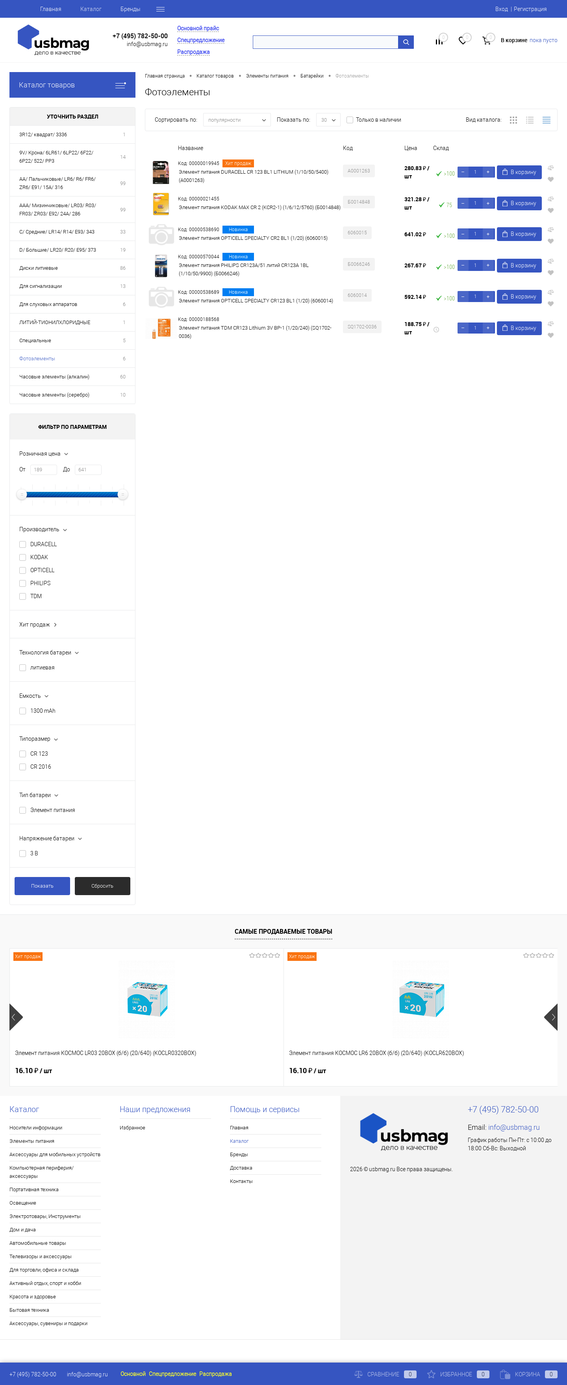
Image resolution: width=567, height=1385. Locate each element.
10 (123, 395)
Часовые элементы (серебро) (54, 395)
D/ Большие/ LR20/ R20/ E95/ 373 (57, 250)
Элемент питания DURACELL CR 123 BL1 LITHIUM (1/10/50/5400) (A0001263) (253, 176)
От (22, 469)
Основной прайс (198, 28)
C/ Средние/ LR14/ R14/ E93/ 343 (56, 232)
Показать (42, 886)
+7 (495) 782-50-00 (140, 36)
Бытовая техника (29, 1310)
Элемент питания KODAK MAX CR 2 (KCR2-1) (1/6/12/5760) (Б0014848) (260, 207)
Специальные (35, 340)
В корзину (519, 172)
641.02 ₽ (415, 234)
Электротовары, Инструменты (45, 1216)
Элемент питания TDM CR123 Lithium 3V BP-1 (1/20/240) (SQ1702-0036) (255, 332)
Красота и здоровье (32, 1297)
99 (123, 183)
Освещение (22, 1203)
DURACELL (43, 544)
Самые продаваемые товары (283, 931)
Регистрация (530, 9)
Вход (501, 9)
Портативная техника (34, 1189)
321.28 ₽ (417, 203)
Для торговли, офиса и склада (44, 1270)
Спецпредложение (200, 40)
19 (123, 250)
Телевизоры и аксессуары (40, 1256)
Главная (50, 9)
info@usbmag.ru (147, 44)
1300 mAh (43, 711)
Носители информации (35, 1128)
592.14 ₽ (415, 296)
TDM (36, 596)
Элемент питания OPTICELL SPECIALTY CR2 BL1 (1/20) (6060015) (253, 238)
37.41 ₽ (444, 1070)
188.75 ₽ (417, 328)
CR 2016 (40, 767)
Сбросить (102, 886)
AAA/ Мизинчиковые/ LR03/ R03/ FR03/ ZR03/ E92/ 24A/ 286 (57, 209)
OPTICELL (42, 570)
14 (123, 157)
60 (123, 377)
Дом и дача (22, 1230)
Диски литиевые (38, 268)
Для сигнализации (40, 286)
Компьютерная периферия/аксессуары (41, 1172)
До (66, 469)
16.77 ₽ (307, 1070)
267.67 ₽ (415, 265)
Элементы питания (31, 1141)
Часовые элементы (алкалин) (54, 377)
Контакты (241, 1181)
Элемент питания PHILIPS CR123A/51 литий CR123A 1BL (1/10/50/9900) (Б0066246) (244, 269)
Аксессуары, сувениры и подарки (48, 1323)
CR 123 (39, 754)
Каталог (91, 9)
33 (123, 232)
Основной (133, 1374)
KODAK (39, 557)
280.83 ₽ (417, 172)
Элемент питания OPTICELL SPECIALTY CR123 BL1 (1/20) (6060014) (256, 301)
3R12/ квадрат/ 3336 (43, 134)
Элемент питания (52, 810)
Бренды (130, 9)
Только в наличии (378, 120)
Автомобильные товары (37, 1243)
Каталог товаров (72, 85)
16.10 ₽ (33, 1070)
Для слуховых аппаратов (48, 304)
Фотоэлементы (37, 359)
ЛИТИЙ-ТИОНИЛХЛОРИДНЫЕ (54, 322)
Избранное (132, 1128)
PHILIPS (40, 583)
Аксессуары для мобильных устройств (54, 1154)
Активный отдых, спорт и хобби (45, 1283)
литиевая (42, 667)
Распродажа (193, 52)
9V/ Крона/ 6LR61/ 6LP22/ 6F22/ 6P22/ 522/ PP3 (56, 157)
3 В (34, 853)
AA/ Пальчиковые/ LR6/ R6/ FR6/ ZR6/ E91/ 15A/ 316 (57, 183)
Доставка (241, 1168)
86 (123, 268)
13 (123, 286)
